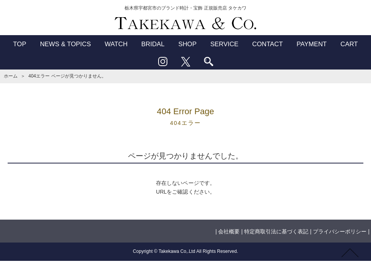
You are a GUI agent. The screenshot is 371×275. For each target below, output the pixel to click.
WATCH (116, 44)
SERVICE (224, 44)
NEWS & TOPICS (65, 44)
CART (349, 44)
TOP (19, 44)
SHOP (187, 44)
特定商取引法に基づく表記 (276, 231)
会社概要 (229, 231)
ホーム (11, 76)
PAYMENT (311, 44)
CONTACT (267, 44)
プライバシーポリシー (339, 231)
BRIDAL (153, 44)
